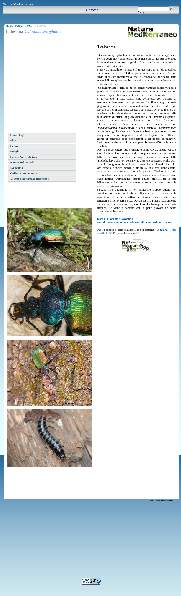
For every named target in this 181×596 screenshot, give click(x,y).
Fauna (19, 25)
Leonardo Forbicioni (159, 222)
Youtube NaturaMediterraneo (29, 178)
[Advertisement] (42, 87)
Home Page (17, 135)
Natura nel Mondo (22, 162)
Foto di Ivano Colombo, (111, 222)
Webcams (16, 167)
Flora (13, 140)
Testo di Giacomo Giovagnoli (115, 218)
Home (9, 25)
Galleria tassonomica (24, 173)
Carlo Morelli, (136, 222)
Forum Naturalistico (23, 157)
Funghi (15, 151)
